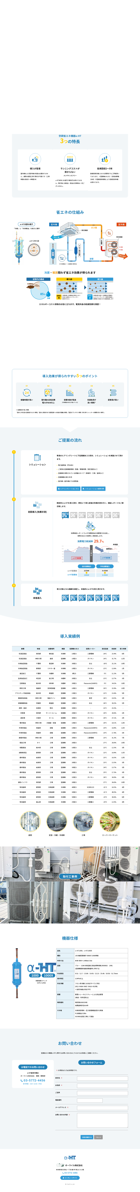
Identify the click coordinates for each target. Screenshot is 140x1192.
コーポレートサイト (70, 1180)
